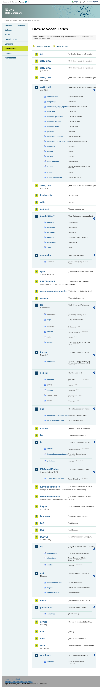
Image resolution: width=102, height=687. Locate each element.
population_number (55, 136)
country (50, 662)
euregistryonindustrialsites (53, 291)
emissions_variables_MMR (57, 415)
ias (41, 435)
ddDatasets (51, 227)
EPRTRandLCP (47, 281)
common (44, 209)
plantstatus (51, 558)
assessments (52, 97)
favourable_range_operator (57, 107)
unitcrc (50, 342)
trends (49, 172)
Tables (7, 35)
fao (41, 305)
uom (42, 638)
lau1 (42, 523)
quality (50, 151)
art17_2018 (45, 185)
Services (8, 53)
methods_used (53, 126)
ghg (42, 409)
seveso (43, 622)
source (50, 390)
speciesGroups (53, 592)
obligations (51, 242)
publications (46, 607)
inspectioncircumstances (57, 454)
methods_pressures (55, 116)
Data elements (11, 39)
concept (50, 379)
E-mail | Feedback (12, 679)
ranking (50, 156)
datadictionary (47, 216)
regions (50, 588)
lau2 (42, 530)
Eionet (15, 20)
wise (42, 645)
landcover (45, 516)
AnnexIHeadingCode (55, 479)
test (42, 631)
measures (51, 111)
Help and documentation (15, 25)
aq (41, 54)
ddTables (51, 232)
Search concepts (62, 46)
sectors (50, 565)
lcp (41, 546)
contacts (50, 222)
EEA (15, 2)
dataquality (45, 255)
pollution (50, 131)
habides (44, 428)
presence (51, 146)
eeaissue (50, 237)
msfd (42, 573)
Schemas (9, 44)
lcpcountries (52, 553)
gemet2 (43, 373)
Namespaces (10, 58)
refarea (50, 332)
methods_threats (54, 121)
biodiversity (46, 195)
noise (43, 600)
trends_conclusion (54, 177)
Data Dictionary (24, 20)
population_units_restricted (57, 141)
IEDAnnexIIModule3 (50, 487)
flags (49, 320)
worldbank (45, 655)
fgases (43, 352)
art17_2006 (45, 77)
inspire (43, 506)
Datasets (8, 30)
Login (76, 1)
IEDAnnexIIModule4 (50, 497)
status (49, 247)
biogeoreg (51, 102)
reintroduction (53, 161)
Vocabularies (11, 49)
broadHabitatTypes (54, 583)
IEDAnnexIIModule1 (50, 469)
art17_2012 (45, 87)
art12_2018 (45, 68)
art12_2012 (45, 61)
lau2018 (44, 537)
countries (51, 362)
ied (41, 442)
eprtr (42, 272)
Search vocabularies (43, 46)
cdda (42, 202)
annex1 (50, 449)
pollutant (50, 461)
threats (50, 166)
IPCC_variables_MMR (56, 420)
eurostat (44, 298)
